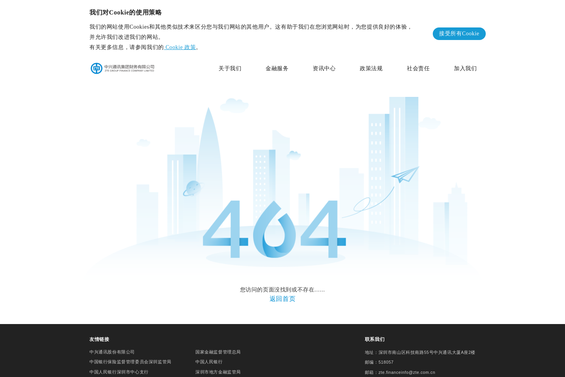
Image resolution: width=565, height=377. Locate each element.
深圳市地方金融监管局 (218, 365)
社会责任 (418, 68)
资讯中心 (324, 68)
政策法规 (371, 68)
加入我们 (465, 68)
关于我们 (230, 68)
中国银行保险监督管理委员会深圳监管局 (130, 355)
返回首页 (282, 294)
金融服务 (277, 68)
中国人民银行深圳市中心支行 (119, 365)
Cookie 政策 (180, 47)
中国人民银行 (209, 355)
